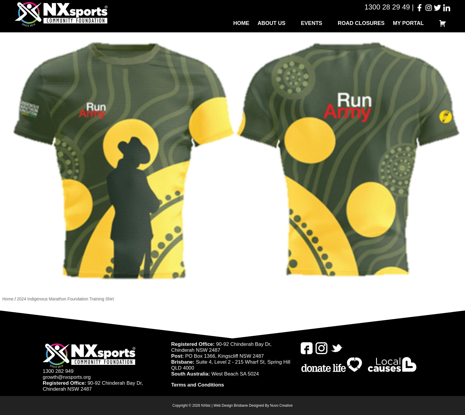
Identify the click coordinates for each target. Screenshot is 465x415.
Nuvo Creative (281, 405)
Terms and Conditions (197, 385)
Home (241, 23)
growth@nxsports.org (67, 377)
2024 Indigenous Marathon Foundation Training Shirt (65, 299)
